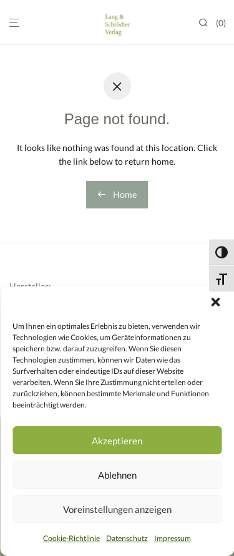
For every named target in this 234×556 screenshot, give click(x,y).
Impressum (172, 538)
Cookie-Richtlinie (71, 538)
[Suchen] (207, 22)
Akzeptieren (117, 440)
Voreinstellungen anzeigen (117, 509)
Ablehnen (117, 474)
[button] (215, 302)
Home (117, 194)
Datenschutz (127, 538)
